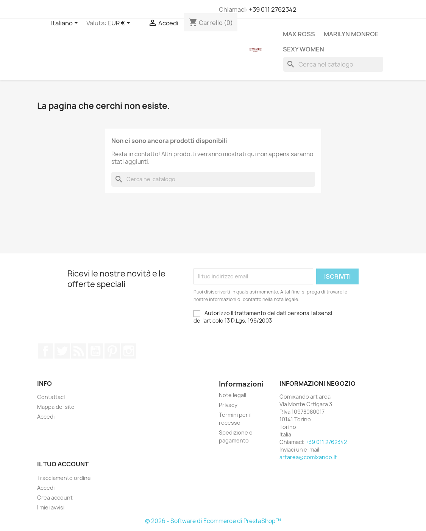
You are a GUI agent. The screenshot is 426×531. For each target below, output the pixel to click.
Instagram (128, 351)
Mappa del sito (56, 406)
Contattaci (51, 397)
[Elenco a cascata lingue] (66, 23)
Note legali (232, 395)
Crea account (55, 497)
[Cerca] (333, 64)
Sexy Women (303, 49)
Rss (78, 351)
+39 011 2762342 (272, 9)
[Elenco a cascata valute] (120, 23)
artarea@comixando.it (308, 457)
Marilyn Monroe (351, 34)
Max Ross (299, 34)
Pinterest (112, 351)
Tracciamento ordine (64, 477)
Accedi (46, 416)
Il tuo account (63, 464)
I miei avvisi (50, 507)
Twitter (62, 351)
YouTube (95, 351)
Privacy (228, 404)
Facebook (45, 351)
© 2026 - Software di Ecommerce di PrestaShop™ (213, 521)
